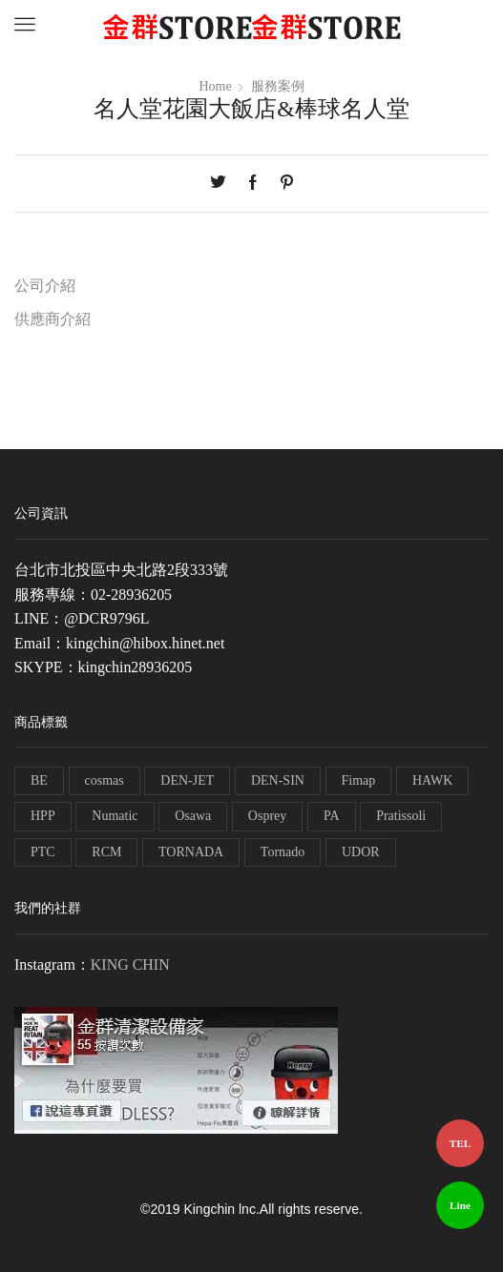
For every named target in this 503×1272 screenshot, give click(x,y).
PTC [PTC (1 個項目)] (43, 852)
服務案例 (277, 86)
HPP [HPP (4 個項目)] (43, 816)
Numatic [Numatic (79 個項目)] (114, 816)
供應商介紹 (52, 319)
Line (460, 1205)
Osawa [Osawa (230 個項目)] (193, 816)
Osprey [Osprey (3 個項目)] (267, 816)
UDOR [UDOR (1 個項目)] (361, 852)
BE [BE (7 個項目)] (39, 780)
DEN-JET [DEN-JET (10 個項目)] (187, 780)
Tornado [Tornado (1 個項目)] (282, 852)
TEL (460, 1143)
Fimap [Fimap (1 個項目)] (359, 780)
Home (215, 86)
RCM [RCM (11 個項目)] (106, 852)
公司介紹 (44, 285)
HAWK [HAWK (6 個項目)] (432, 780)
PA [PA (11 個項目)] (332, 816)
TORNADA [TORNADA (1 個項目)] (190, 852)
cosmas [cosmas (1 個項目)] (104, 780)
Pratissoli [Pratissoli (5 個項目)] (401, 816)
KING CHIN (130, 964)
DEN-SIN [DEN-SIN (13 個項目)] (277, 780)
